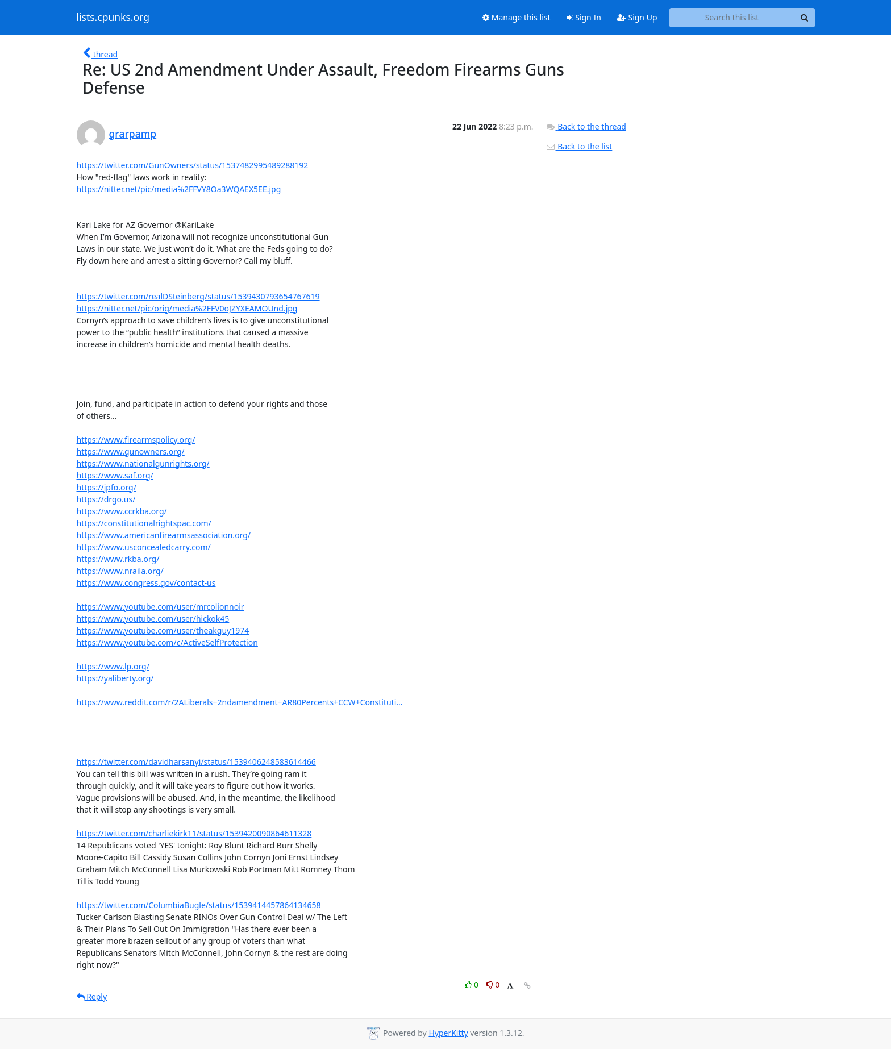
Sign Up (637, 17)
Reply (92, 996)
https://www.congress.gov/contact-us (146, 582)
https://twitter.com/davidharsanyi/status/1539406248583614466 (196, 761)
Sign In (584, 17)
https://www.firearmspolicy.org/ (136, 439)
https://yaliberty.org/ (115, 678)
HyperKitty (448, 1032)
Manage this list (516, 17)
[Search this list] (732, 17)
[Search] (804, 17)
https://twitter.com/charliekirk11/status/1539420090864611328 (194, 833)
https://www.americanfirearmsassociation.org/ (164, 535)
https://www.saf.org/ (115, 475)
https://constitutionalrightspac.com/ (144, 523)
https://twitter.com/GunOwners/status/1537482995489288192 (193, 165)
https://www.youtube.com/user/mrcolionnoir (160, 606)
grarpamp (133, 133)
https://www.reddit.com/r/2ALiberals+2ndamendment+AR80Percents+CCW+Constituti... (240, 702)
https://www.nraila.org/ (120, 570)
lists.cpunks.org (113, 17)
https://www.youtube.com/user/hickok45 (153, 618)
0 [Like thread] (472, 984)
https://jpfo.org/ (106, 487)
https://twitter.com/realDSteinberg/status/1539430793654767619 (198, 296)
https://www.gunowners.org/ (131, 451)
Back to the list (579, 146)
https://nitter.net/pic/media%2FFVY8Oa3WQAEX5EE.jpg (179, 189)
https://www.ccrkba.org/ (122, 511)
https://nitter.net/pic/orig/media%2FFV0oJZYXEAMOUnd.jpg (187, 308)
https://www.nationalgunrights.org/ (143, 463)
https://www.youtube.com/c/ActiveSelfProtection (167, 642)
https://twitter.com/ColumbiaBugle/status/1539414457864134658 (199, 905)
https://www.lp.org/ (113, 666)
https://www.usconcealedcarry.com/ (144, 547)
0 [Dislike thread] (493, 984)
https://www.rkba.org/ (118, 558)
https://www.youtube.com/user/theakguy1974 (163, 630)
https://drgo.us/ (106, 499)
